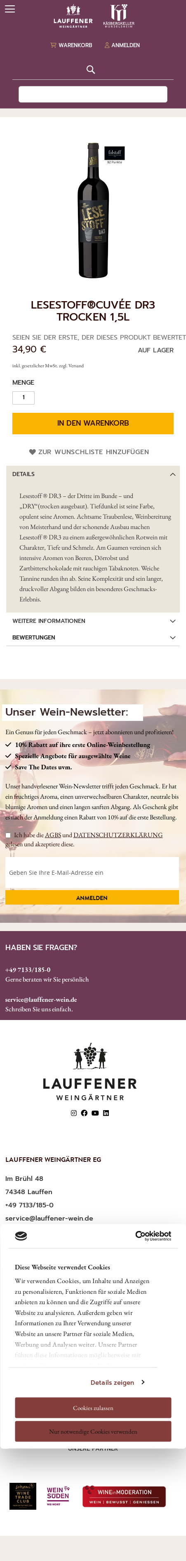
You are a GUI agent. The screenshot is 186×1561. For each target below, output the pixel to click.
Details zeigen (112, 1382)
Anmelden (92, 899)
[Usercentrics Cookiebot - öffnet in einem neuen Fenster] (135, 1236)
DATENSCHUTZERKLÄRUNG (118, 835)
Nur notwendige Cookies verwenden (93, 1431)
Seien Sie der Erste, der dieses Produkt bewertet (99, 337)
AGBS (53, 835)
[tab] (93, 474)
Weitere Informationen (48, 621)
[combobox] (93, 94)
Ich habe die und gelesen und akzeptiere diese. (84, 839)
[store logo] (93, 16)
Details (23, 474)
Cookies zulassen (93, 1407)
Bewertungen (33, 637)
